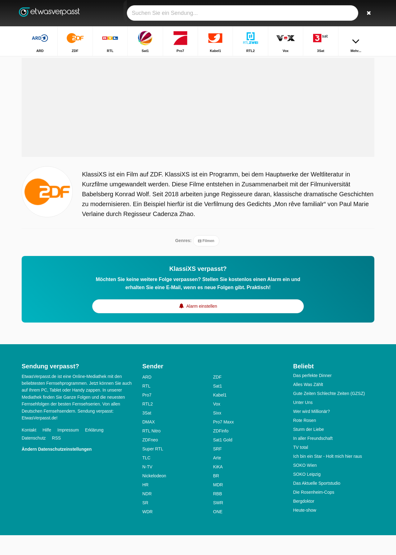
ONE (217, 531)
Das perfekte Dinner (312, 395)
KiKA (218, 486)
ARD (147, 396)
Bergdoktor (303, 520)
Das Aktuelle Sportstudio (317, 503)
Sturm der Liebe (308, 449)
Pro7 (147, 414)
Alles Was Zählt (308, 404)
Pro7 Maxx (223, 441)
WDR (147, 531)
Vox (216, 423)
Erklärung (94, 450)
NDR (147, 513)
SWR (218, 522)
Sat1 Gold (222, 459)
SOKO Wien (305, 485)
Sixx (217, 432)
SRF (217, 468)
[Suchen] (367, 13)
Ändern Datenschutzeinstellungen (57, 469)
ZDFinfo (221, 450)
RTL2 (147, 423)
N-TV (147, 486)
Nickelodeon (154, 495)
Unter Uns (303, 422)
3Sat (146, 432)
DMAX (148, 441)
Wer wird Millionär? (311, 431)
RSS (56, 458)
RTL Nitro (151, 450)
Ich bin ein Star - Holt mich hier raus (327, 476)
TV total (300, 467)
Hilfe (46, 450)
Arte (217, 477)
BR (216, 495)
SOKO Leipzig (307, 494)
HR (145, 504)
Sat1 (217, 405)
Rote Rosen (304, 440)
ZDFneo (150, 459)
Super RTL (152, 468)
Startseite (345, 61)
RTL (146, 405)
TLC (146, 477)
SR (145, 522)
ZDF (217, 396)
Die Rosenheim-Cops (313, 511)
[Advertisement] (198, 127)
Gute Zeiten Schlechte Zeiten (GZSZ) (329, 413)
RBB (217, 513)
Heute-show (304, 529)
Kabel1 (220, 414)
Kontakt (29, 450)
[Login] (346, 13)
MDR (218, 504)
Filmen (206, 261)
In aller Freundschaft (313, 458)
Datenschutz (34, 458)
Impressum (68, 450)
